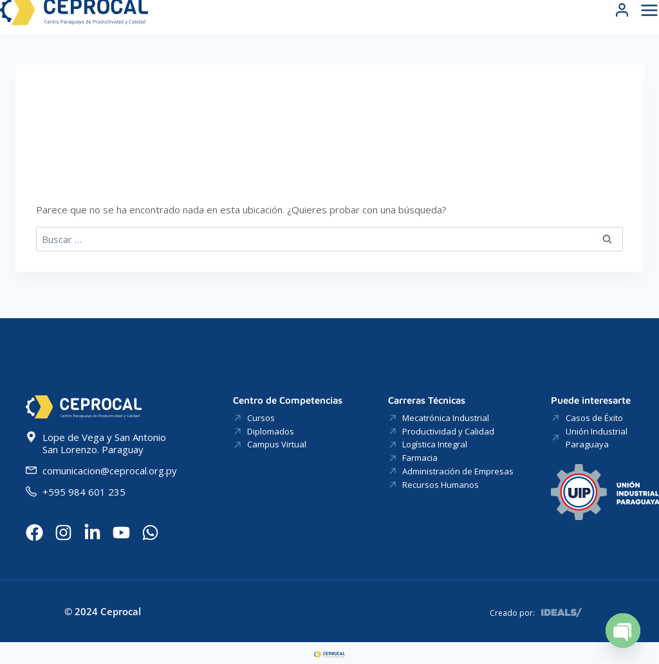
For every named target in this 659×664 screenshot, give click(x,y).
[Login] (622, 24)
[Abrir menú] (647, 24)
